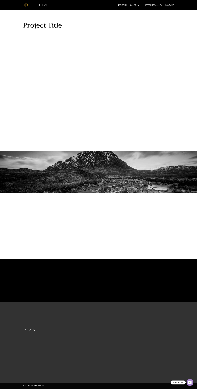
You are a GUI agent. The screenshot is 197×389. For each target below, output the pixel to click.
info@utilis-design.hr (33, 371)
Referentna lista (153, 5)
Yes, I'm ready (98, 288)
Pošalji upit (120, 366)
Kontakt (169, 5)
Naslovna (122, 5)
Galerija (134, 5)
